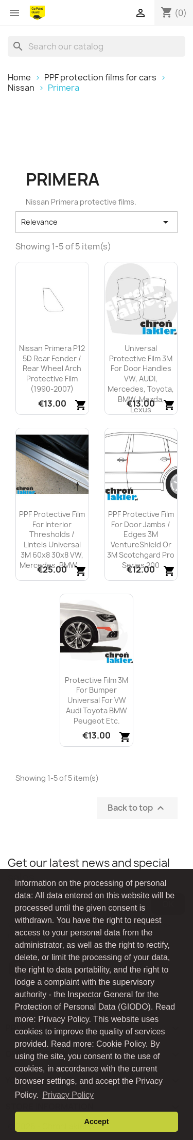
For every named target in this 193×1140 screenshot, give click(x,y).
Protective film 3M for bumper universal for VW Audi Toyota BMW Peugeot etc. (96, 700)
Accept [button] (96, 1121)
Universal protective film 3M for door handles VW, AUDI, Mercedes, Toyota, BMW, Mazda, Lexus (141, 378)
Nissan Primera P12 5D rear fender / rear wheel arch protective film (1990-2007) (52, 368)
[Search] (96, 46)
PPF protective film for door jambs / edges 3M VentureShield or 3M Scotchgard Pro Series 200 (140, 539)
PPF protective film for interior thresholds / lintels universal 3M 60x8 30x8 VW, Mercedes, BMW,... (52, 539)
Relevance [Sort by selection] (96, 222)
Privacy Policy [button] (68, 1095)
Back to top (137, 807)
